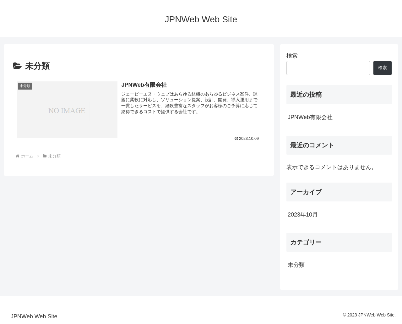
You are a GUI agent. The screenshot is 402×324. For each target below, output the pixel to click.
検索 (292, 55)
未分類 (296, 265)
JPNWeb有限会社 (310, 117)
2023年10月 (303, 214)
